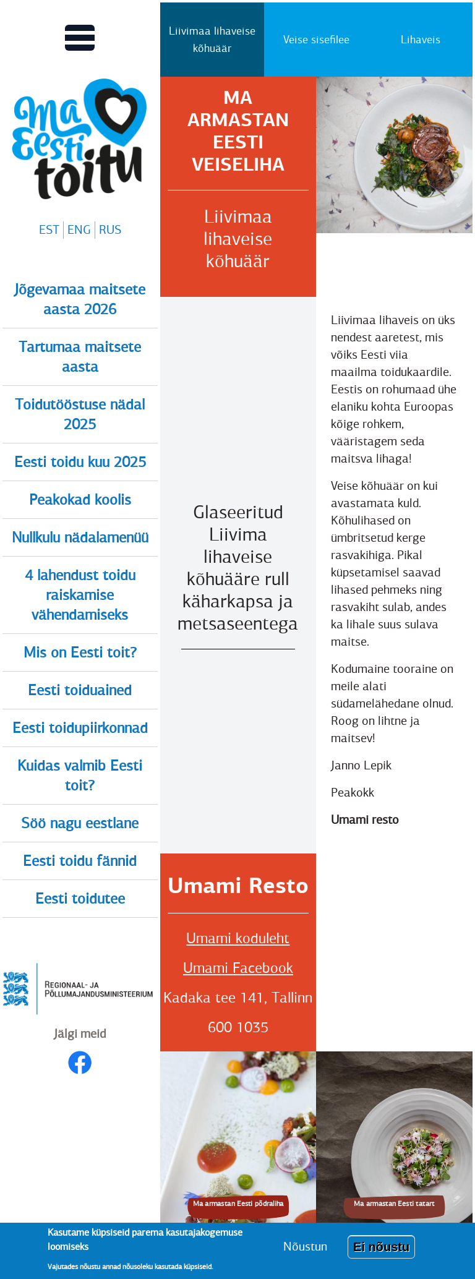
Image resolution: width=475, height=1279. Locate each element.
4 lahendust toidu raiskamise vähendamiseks (80, 595)
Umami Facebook (238, 968)
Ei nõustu (381, 1247)
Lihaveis (420, 39)
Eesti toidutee (80, 898)
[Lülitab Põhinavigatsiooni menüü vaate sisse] (80, 38)
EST (49, 229)
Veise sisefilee (316, 39)
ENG (79, 229)
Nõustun (305, 1246)
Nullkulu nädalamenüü (80, 537)
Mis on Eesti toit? (80, 652)
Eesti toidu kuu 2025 (80, 462)
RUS (110, 229)
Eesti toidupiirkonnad (80, 728)
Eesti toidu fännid (80, 861)
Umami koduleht (237, 938)
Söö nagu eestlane (80, 823)
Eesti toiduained (80, 690)
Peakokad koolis (80, 499)
